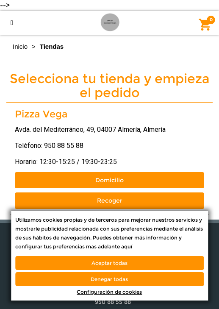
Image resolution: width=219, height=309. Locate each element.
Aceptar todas (109, 263)
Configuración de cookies (109, 292)
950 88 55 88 (63, 146)
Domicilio (109, 180)
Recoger (109, 200)
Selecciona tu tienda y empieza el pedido (110, 86)
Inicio (20, 46)
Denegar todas (109, 279)
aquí (126, 246)
